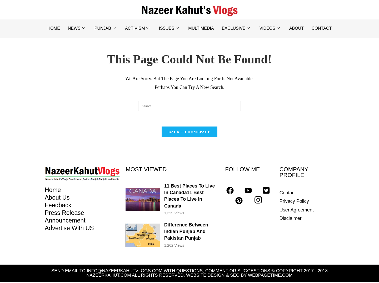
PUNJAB (105, 28)
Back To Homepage (189, 133)
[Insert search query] (189, 106)
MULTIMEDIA (201, 28)
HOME (53, 28)
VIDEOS (269, 28)
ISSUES (169, 28)
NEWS (76, 28)
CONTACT (322, 28)
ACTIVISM (137, 28)
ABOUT (296, 28)
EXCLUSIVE (236, 28)
